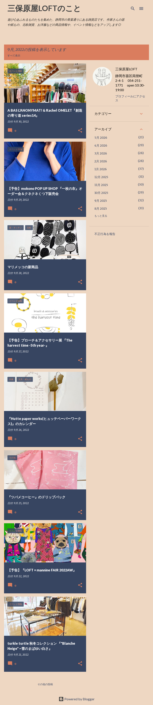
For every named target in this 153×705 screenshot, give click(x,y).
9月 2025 (100, 201)
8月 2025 (100, 208)
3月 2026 (100, 153)
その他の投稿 (45, 684)
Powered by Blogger (77, 699)
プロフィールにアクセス (130, 98)
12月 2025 (101, 177)
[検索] (132, 8)
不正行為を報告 (104, 234)
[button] (80, 131)
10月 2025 (101, 193)
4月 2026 (100, 145)
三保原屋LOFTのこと (44, 8)
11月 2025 (101, 185)
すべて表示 (13, 55)
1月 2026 (100, 169)
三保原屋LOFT (126, 69)
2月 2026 (100, 161)
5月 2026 (100, 138)
